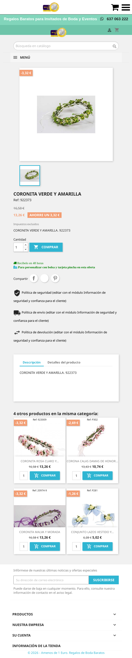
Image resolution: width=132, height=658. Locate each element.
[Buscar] (66, 46)
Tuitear (44, 278)
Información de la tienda (36, 646)
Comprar (46, 247)
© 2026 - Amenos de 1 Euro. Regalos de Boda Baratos (66, 653)
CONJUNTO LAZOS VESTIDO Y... (92, 532)
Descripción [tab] (32, 362)
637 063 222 (114, 19)
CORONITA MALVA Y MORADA (39, 532)
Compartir (34, 278)
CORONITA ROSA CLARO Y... (40, 461)
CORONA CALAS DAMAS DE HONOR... (92, 461)
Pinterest (55, 278)
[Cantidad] (18, 247)
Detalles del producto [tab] (64, 362)
